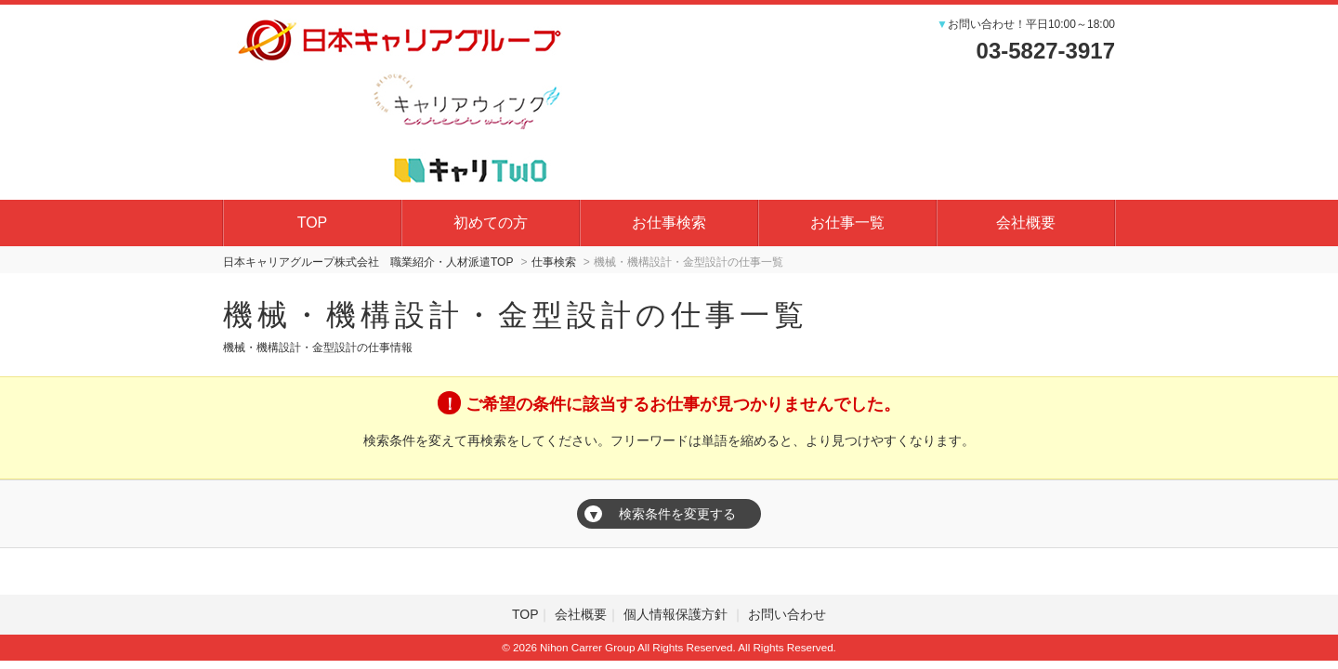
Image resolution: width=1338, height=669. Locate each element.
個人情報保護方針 (677, 614)
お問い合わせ (787, 614)
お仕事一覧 (847, 222)
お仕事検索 (669, 222)
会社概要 (1026, 222)
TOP (312, 222)
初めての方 (490, 222)
